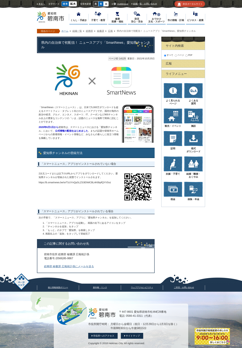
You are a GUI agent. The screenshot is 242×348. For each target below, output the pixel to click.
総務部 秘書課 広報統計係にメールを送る (69, 266)
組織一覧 (77, 31)
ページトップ (21, 282)
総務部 (89, 31)
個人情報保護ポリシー (58, 287)
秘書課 (100, 31)
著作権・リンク (100, 287)
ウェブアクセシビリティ (142, 287)
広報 (110, 31)
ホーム (64, 31)
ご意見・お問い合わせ (184, 287)
